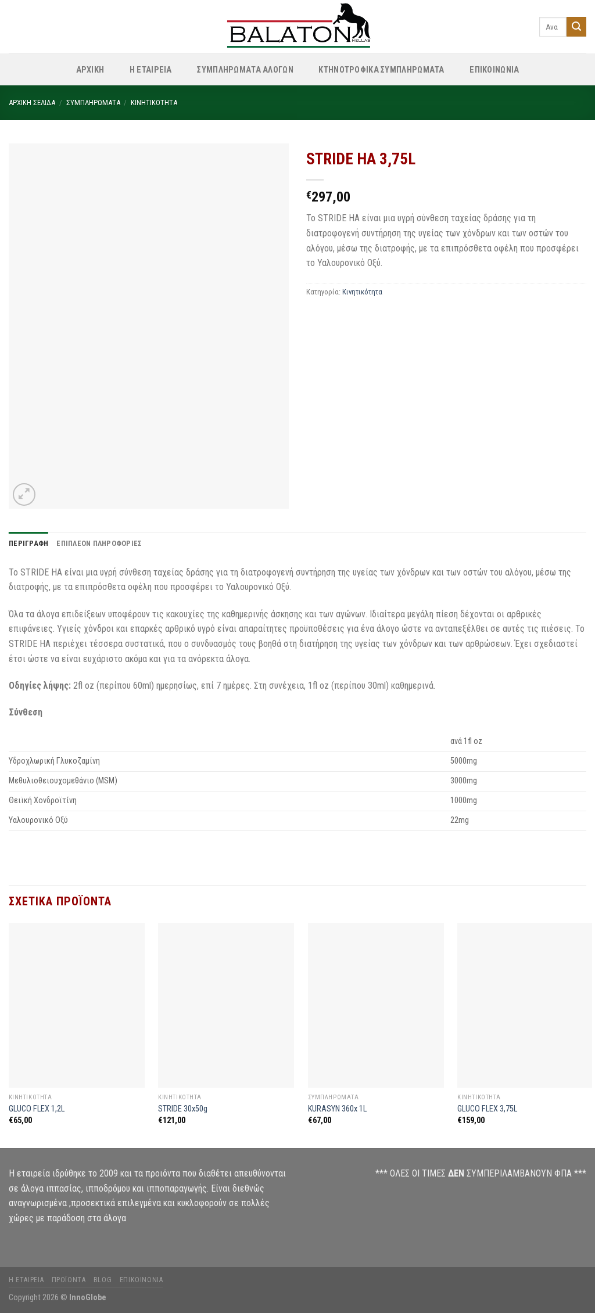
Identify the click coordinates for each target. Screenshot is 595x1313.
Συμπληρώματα (93, 102)
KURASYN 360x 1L (337, 1109)
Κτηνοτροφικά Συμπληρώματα (381, 70)
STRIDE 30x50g (182, 1109)
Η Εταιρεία (151, 70)
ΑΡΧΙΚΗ (90, 70)
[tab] (28, 543)
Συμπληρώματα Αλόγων (245, 70)
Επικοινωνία (141, 1280)
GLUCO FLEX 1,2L (36, 1109)
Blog (103, 1280)
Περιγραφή (28, 543)
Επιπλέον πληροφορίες (99, 543)
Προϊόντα (69, 1280)
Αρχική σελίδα (32, 102)
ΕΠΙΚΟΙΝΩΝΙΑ (494, 70)
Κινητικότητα (154, 102)
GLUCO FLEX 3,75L (487, 1109)
